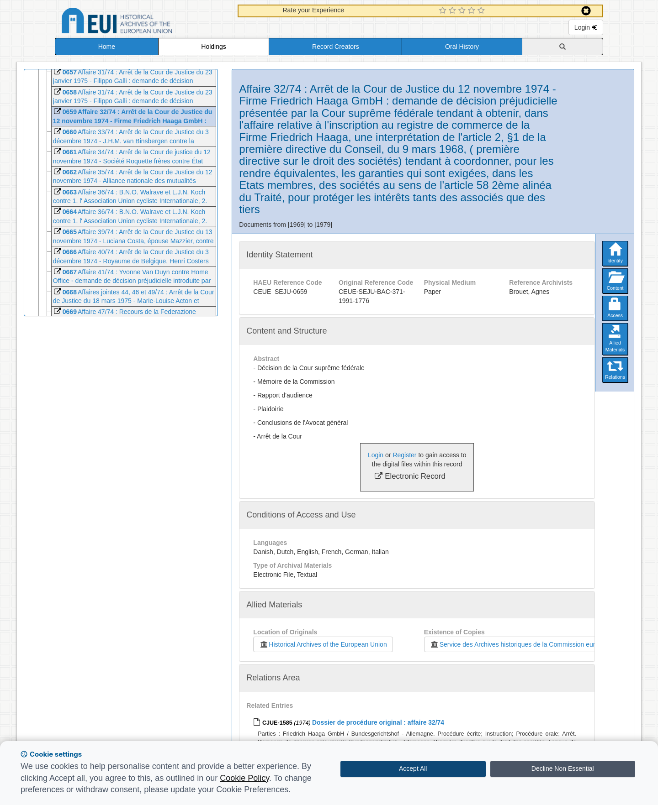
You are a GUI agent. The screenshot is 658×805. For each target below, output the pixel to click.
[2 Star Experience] (453, 10)
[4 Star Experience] (473, 10)
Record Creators (335, 46)
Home (106, 46)
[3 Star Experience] (463, 10)
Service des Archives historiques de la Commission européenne (523, 644)
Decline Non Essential (562, 768)
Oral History (462, 46)
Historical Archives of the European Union (323, 644)
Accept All (413, 768)
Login (585, 27)
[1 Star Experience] (444, 10)
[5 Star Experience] (482, 10)
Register (404, 455)
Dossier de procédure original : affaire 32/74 (378, 722)
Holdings (213, 46)
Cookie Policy (244, 778)
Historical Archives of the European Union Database (142, 22)
